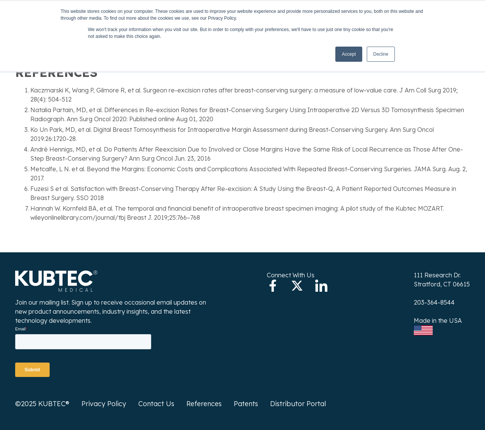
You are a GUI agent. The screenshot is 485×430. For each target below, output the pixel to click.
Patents (246, 403)
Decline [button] (380, 54)
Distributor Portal (298, 403)
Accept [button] (349, 54)
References (204, 403)
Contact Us (156, 403)
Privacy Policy (103, 403)
